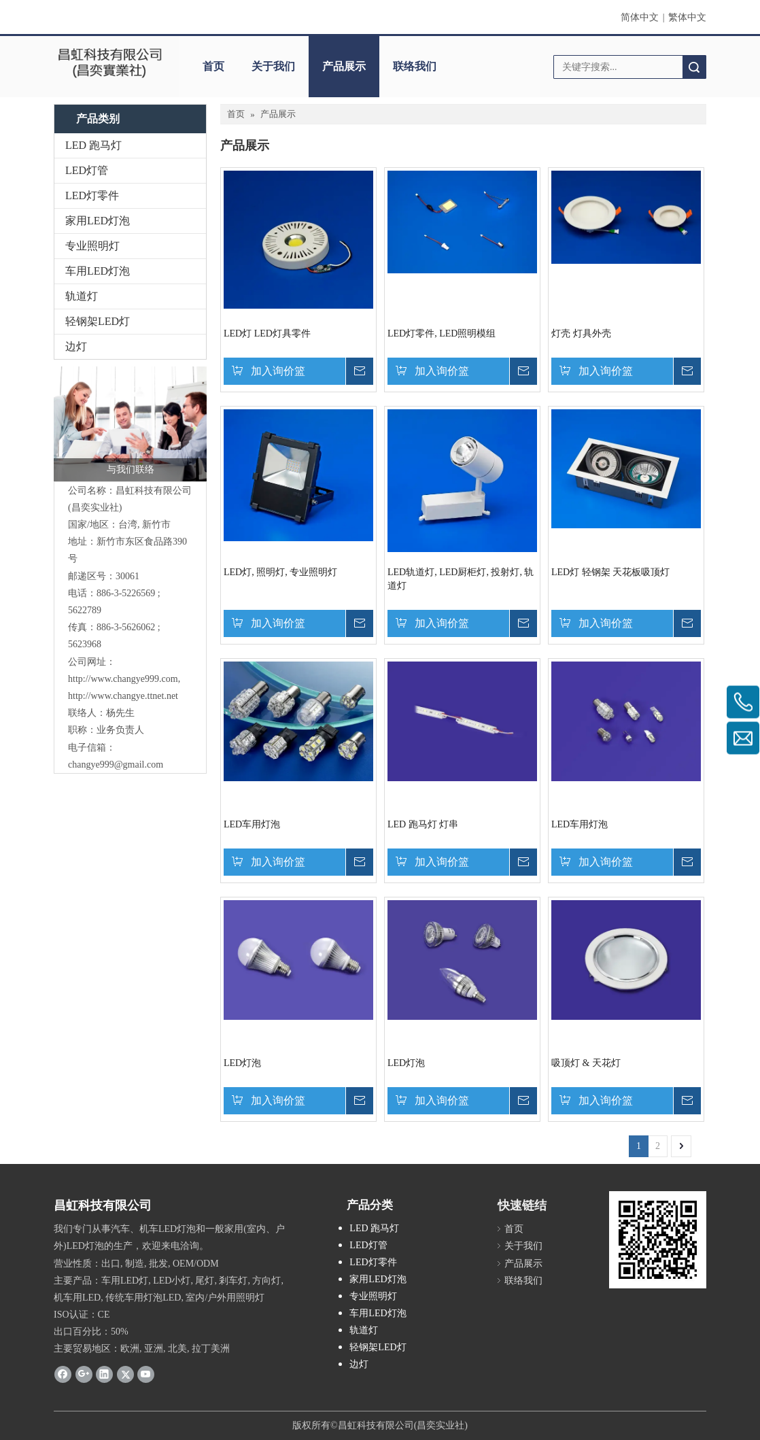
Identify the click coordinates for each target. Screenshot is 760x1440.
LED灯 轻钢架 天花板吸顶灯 (610, 572)
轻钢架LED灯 (97, 321)
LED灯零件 (92, 195)
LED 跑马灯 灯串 (422, 824)
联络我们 (414, 66)
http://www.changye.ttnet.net (123, 696)
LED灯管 (86, 170)
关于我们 (273, 66)
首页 (213, 66)
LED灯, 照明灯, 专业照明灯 (280, 572)
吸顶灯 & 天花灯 (586, 1063)
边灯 (76, 346)
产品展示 (344, 66)
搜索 (694, 67)
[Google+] (83, 1374)
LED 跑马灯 (93, 145)
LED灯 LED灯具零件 (267, 333)
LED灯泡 (242, 1063)
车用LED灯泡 (97, 271)
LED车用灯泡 (252, 824)
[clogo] (109, 62)
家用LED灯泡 (97, 220)
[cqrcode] (657, 1239)
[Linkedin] (104, 1374)
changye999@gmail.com (115, 764)
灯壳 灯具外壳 (581, 333)
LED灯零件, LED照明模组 (441, 333)
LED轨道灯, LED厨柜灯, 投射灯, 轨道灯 (460, 579)
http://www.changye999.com (123, 679)
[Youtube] (145, 1374)
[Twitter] (125, 1374)
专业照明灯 (92, 246)
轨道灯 (81, 296)
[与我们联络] (130, 423)
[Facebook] (62, 1374)
